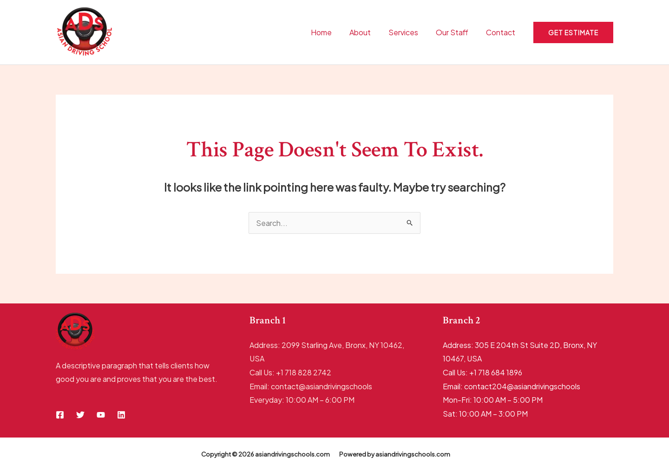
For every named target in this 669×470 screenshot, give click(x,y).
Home (333, 32)
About (369, 32)
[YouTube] (101, 415)
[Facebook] (60, 415)
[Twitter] (80, 415)
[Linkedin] (121, 415)
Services (410, 32)
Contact (502, 32)
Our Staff (456, 32)
